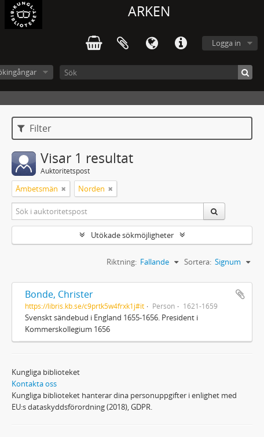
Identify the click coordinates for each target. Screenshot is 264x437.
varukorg (93, 43)
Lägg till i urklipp (240, 294)
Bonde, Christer (59, 294)
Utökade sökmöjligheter (132, 235)
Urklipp (122, 43)
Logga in (226, 43)
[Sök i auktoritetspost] (108, 211)
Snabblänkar (180, 43)
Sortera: (197, 262)
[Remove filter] (63, 188)
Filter (34, 128)
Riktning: (122, 262)
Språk (151, 43)
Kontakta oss (34, 383)
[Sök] (156, 72)
